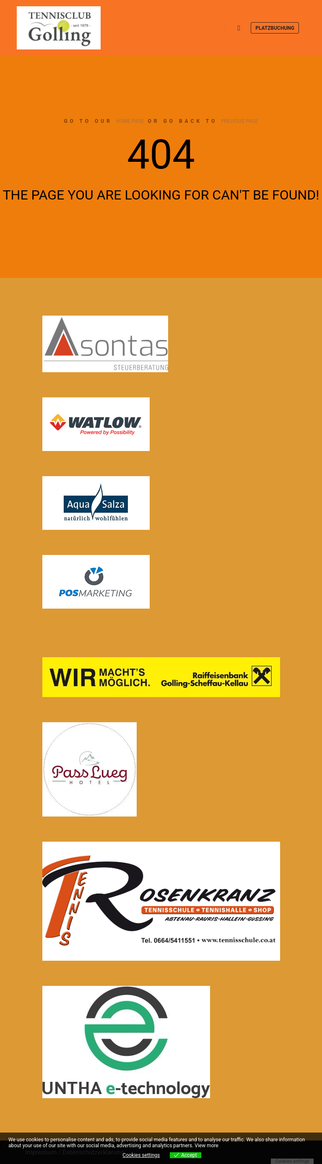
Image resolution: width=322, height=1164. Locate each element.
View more (206, 1145)
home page (130, 121)
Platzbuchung (274, 28)
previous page (239, 121)
